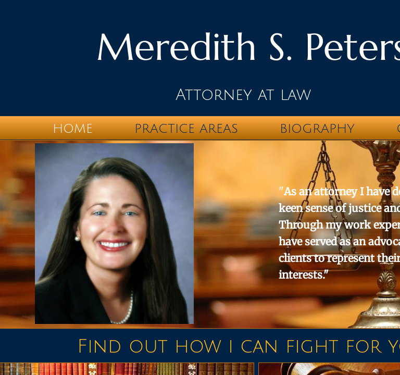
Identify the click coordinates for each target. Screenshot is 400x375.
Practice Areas (186, 128)
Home (73, 128)
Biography (317, 128)
